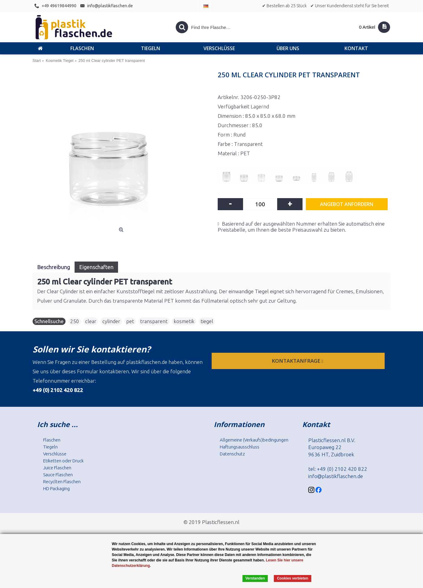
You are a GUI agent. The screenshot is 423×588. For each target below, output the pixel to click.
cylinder (111, 321)
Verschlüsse (54, 453)
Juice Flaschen (57, 467)
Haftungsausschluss (239, 446)
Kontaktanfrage (298, 360)
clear (90, 321)
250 (74, 321)
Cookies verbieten (292, 578)
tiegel (206, 321)
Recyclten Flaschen (62, 481)
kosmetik (184, 321)
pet (130, 321)
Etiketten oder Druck (63, 460)
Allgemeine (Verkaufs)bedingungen (254, 439)
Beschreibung (53, 267)
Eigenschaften (96, 267)
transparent (154, 321)
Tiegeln (50, 446)
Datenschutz (232, 453)
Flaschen (51, 439)
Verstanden (255, 578)
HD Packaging (56, 488)
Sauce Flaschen (58, 474)
